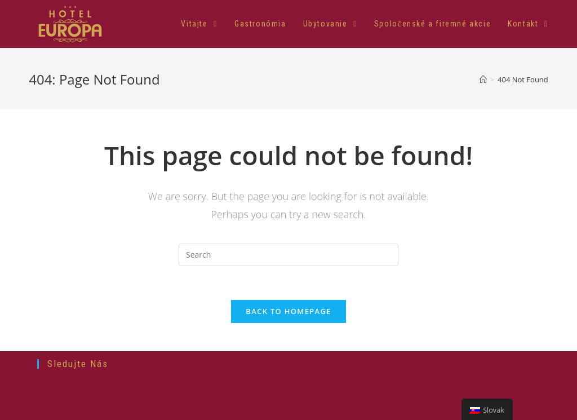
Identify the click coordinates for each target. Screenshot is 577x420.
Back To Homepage (288, 311)
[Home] (483, 79)
